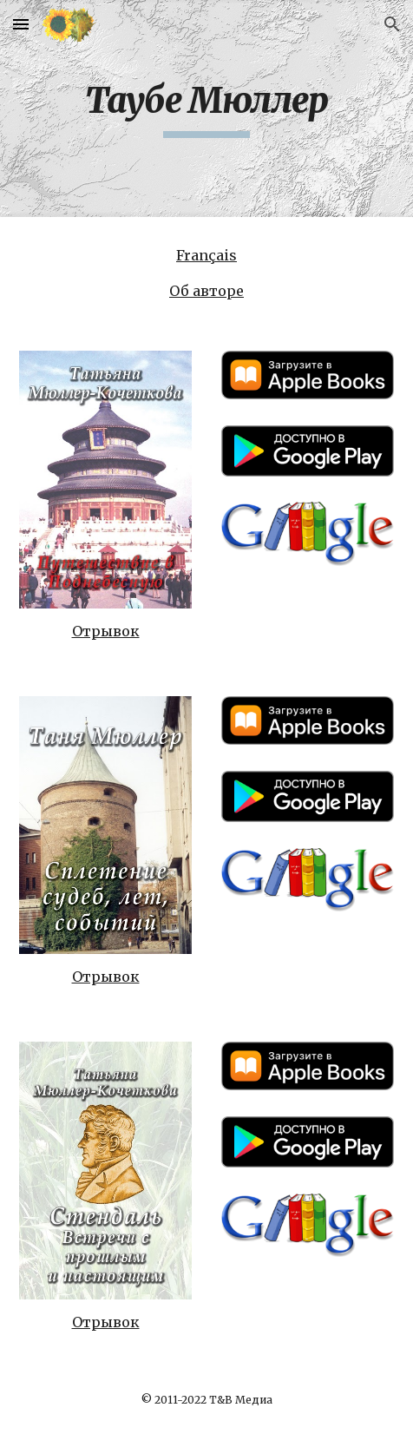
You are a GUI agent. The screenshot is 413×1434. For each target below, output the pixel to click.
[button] (21, 24)
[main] (206, 108)
